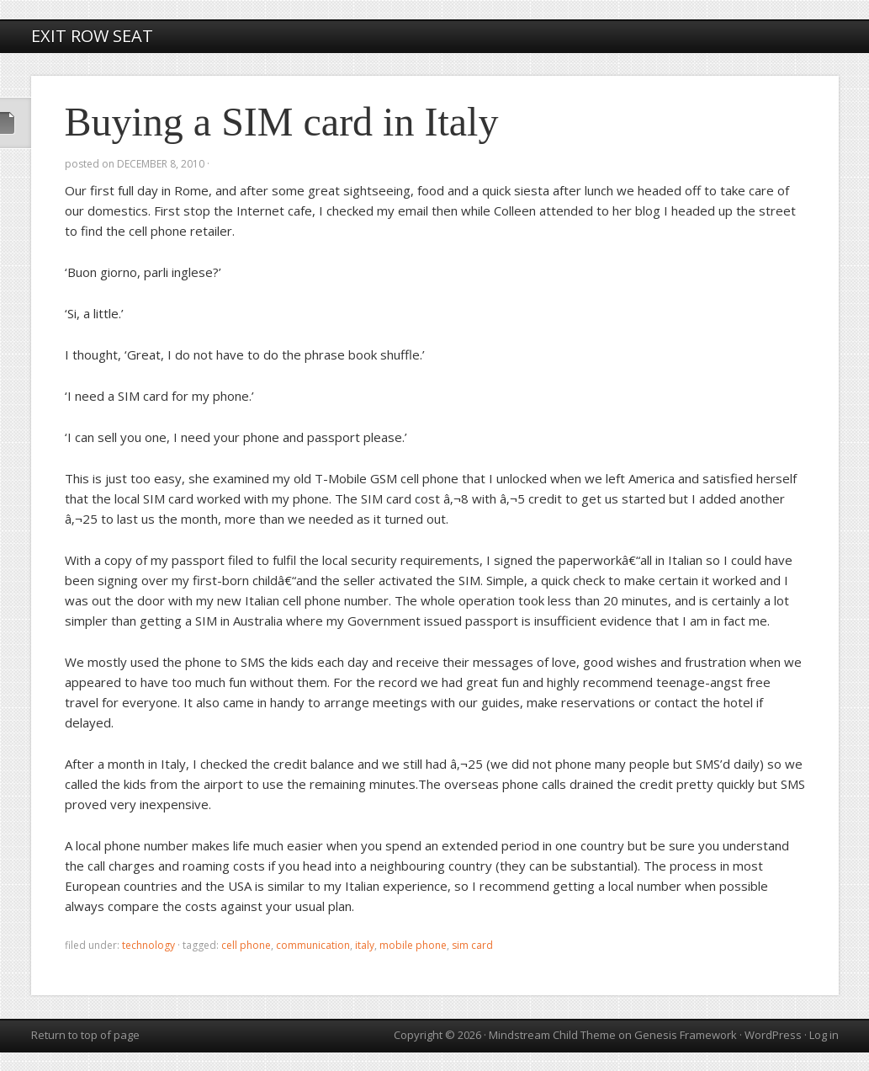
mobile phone (413, 945)
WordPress (773, 1034)
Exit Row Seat (92, 35)
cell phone (246, 945)
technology (148, 945)
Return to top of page (85, 1034)
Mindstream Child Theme (552, 1034)
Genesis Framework (685, 1034)
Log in (824, 1034)
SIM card (472, 945)
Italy (364, 945)
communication (313, 945)
